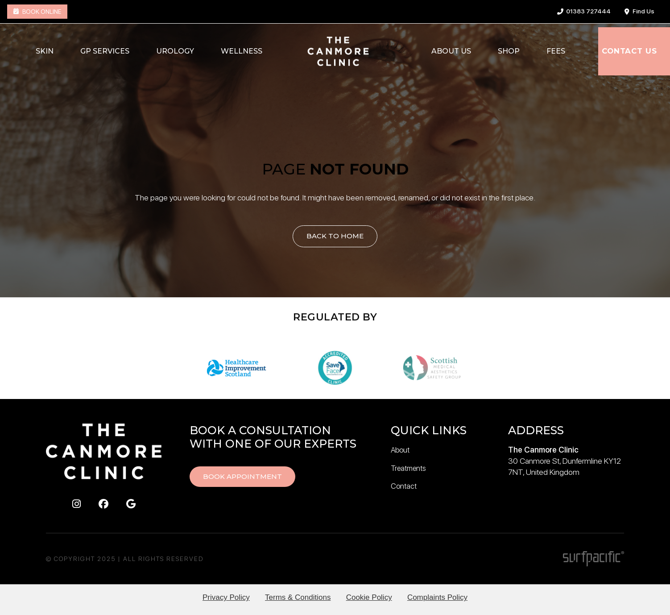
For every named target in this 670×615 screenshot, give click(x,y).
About (401, 449)
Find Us (639, 11)
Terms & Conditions (296, 597)
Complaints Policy (442, 597)
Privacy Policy (221, 597)
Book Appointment (244, 477)
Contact (404, 485)
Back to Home (335, 236)
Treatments (410, 467)
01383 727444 (584, 11)
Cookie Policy (370, 597)
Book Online (37, 11)
